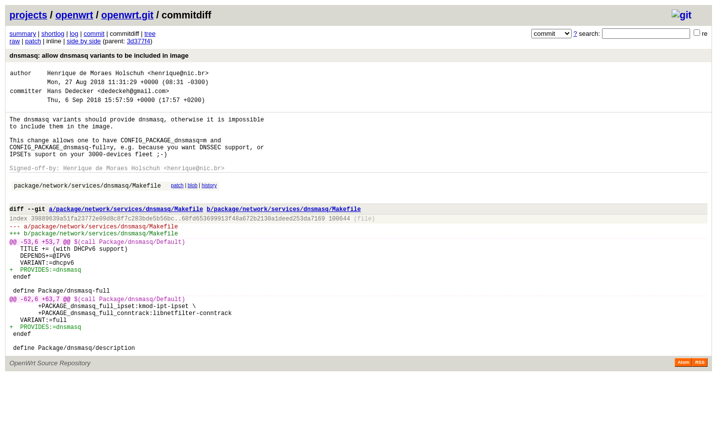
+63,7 (51, 339)
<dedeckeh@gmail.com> (133, 95)
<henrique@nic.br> (177, 74)
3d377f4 (138, 41)
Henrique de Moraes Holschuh (95, 74)
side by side (84, 41)
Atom (683, 413)
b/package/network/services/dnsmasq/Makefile (284, 231)
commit (94, 33)
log (74, 33)
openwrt (74, 14)
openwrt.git (127, 14)
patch (33, 41)
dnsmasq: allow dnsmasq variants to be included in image (99, 55)
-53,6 (29, 270)
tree (149, 33)
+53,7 (51, 270)
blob (193, 203)
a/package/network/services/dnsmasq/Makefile (126, 231)
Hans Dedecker (70, 95)
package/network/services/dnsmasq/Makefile (87, 205)
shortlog (52, 33)
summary (22, 33)
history (209, 203)
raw (14, 41)
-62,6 (29, 339)
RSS (700, 413)
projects (28, 14)
